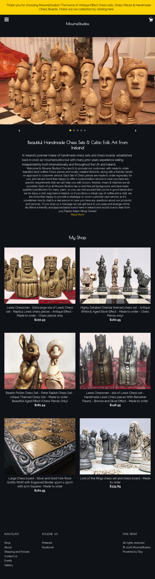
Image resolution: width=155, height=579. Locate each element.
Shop (7, 542)
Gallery (8, 565)
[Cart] (151, 20)
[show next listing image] (136, 131)
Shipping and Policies (17, 551)
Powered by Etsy (133, 551)
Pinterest (47, 542)
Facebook (48, 547)
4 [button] (81, 130)
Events (8, 560)
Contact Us (10, 556)
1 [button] (70, 130)
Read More (77, 214)
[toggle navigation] (6, 19)
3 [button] (78, 130)
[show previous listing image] (19, 131)
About (7, 547)
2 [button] (74, 130)
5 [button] (85, 130)
